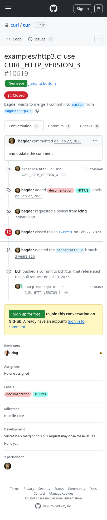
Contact (39, 493)
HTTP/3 (83, 190)
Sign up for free (27, 314)
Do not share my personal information (53, 498)
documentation (60, 190)
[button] (37, 110)
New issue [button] (16, 83)
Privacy (29, 488)
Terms (15, 488)
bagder (10, 104)
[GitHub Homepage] (38, 506)
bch (18, 271)
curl (15, 25)
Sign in (83, 8)
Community (76, 488)
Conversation (24, 126)
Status (59, 488)
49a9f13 (65, 232)
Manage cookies (61, 493)
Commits (59, 126)
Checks (90, 126)
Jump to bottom (42, 83)
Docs (93, 488)
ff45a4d (96, 169)
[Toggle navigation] (8, 8)
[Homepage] (53, 8)
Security (44, 488)
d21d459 (96, 287)
